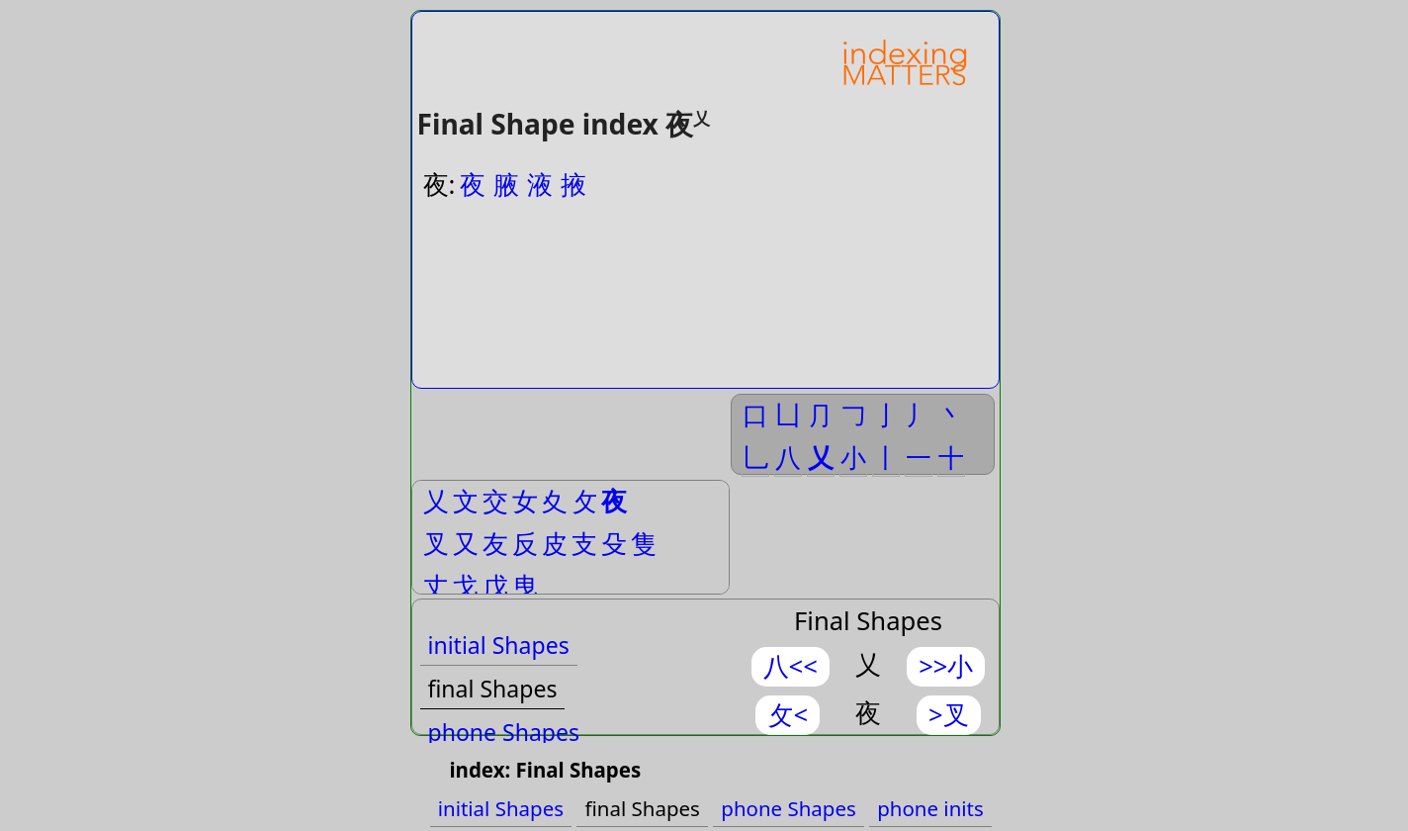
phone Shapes (504, 732)
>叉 (948, 714)
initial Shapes (499, 645)
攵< (787, 714)
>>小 (946, 666)
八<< (790, 666)
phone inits (930, 808)
